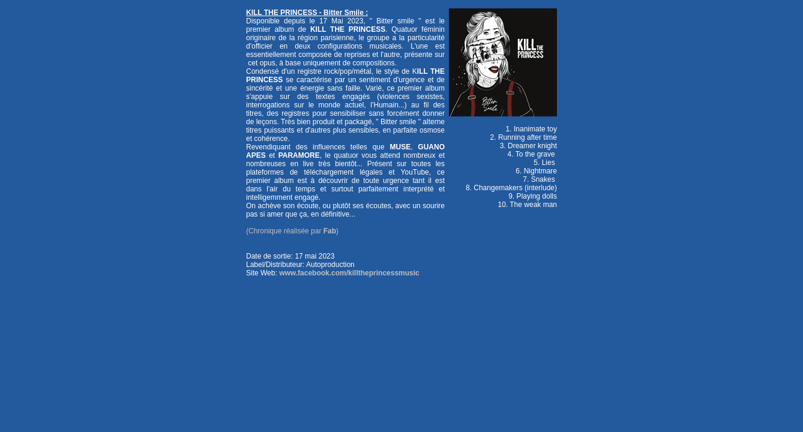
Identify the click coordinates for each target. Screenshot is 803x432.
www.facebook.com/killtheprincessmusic (349, 273)
